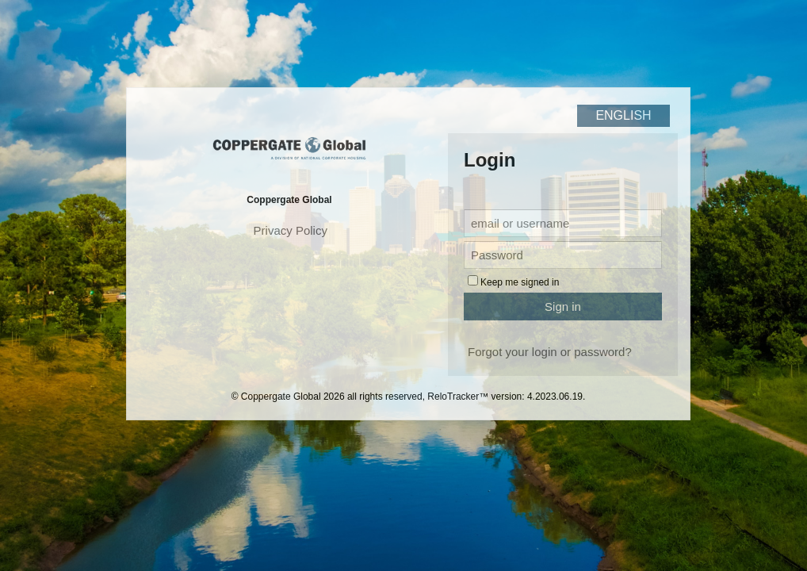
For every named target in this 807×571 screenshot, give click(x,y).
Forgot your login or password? (550, 351)
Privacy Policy (290, 230)
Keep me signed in (519, 282)
